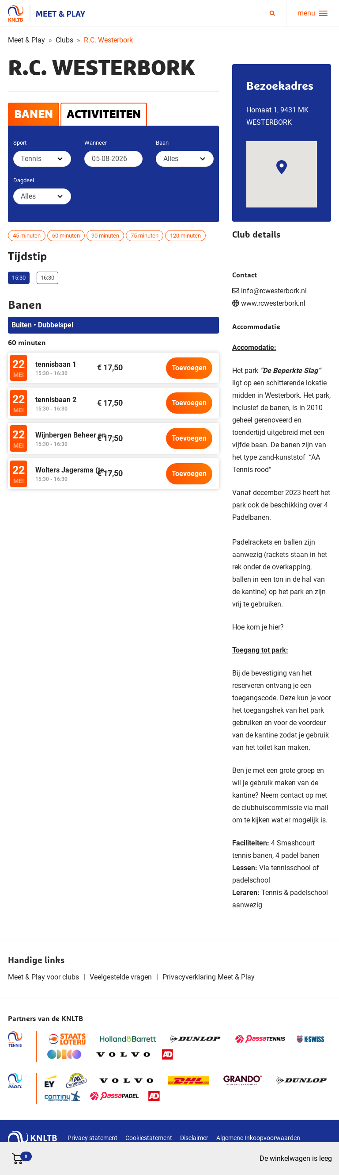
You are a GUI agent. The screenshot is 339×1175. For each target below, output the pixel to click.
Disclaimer (194, 1137)
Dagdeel (23, 180)
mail (321, 807)
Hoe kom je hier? (258, 627)
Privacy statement (92, 1137)
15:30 (19, 277)
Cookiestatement (148, 1137)
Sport (19, 142)
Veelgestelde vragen (121, 977)
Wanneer (95, 142)
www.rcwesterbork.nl (273, 303)
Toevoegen (189, 368)
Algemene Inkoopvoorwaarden (258, 1137)
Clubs (64, 40)
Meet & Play (26, 40)
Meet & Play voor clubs (43, 977)
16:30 (47, 277)
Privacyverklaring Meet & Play (208, 977)
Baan (162, 142)
